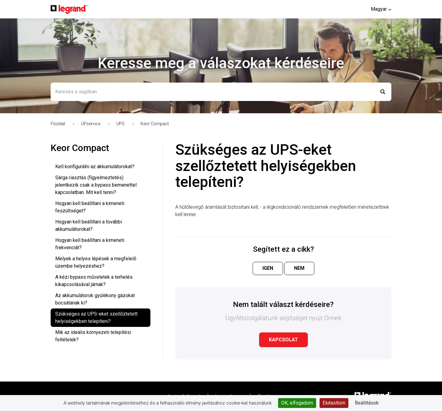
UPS (120, 123)
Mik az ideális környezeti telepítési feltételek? (93, 336)
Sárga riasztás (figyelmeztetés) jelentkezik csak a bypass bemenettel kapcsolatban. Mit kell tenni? (96, 185)
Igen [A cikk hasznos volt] (267, 268)
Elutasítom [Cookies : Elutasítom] (334, 403)
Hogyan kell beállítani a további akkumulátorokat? (88, 225)
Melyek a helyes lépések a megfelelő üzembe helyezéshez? (95, 262)
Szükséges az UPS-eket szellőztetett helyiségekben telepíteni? (96, 317)
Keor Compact (155, 123)
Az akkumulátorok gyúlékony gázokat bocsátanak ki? (95, 299)
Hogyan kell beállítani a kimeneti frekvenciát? (89, 243)
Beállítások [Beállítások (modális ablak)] (367, 403)
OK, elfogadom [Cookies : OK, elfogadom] (297, 403)
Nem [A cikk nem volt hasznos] (299, 268)
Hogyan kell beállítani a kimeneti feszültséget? (89, 207)
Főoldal (58, 123)
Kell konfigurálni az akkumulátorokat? (94, 166)
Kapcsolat (283, 340)
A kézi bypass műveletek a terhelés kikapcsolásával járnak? (94, 280)
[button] (381, 9)
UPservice (90, 123)
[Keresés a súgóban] (221, 92)
